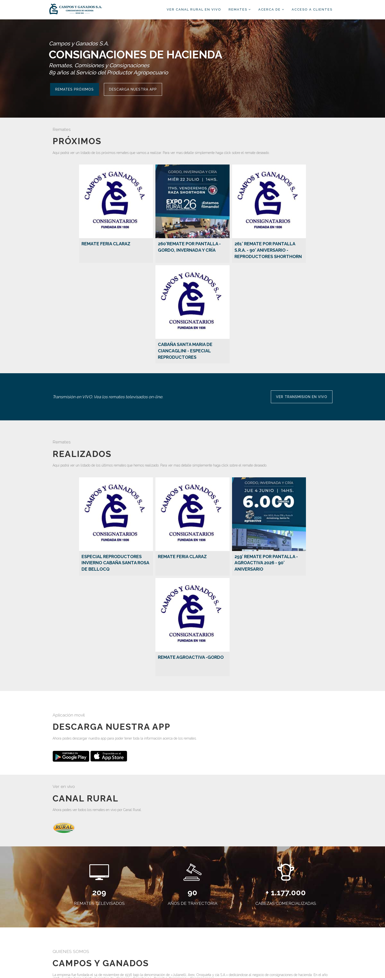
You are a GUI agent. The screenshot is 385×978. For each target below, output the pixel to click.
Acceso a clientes (312, 9)
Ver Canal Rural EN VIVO (194, 9)
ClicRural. (230, 971)
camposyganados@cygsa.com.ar (222, 946)
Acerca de (271, 9)
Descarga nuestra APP (133, 89)
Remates (240, 9)
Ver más (62, 875)
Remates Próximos (74, 89)
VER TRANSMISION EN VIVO (301, 302)
